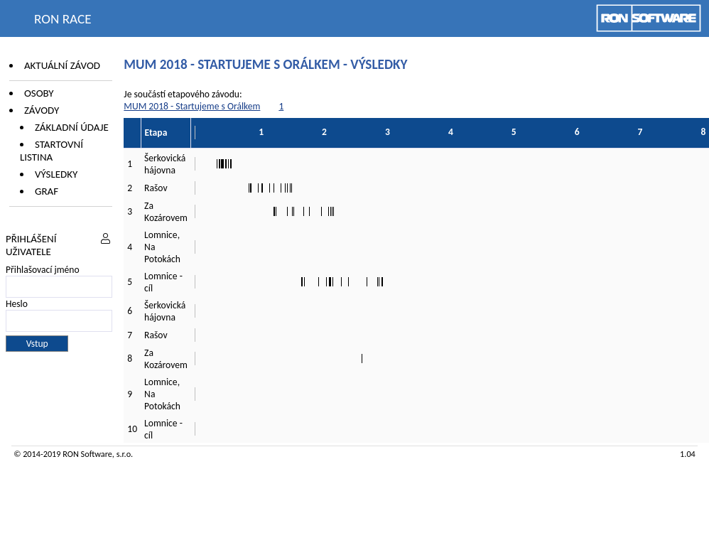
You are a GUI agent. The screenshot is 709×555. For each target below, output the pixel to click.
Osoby (39, 93)
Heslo (17, 304)
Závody (41, 110)
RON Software (87, 453)
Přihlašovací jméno (43, 270)
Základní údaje (72, 127)
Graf (46, 191)
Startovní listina (51, 150)
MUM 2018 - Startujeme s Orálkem (192, 106)
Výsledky (56, 174)
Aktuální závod (62, 65)
